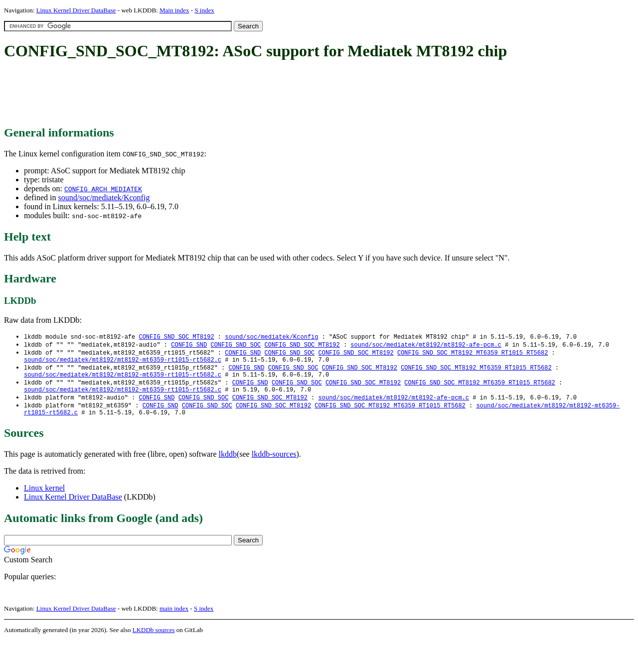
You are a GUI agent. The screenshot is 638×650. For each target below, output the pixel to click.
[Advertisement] (185, 93)
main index (174, 618)
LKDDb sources (154, 639)
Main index (174, 10)
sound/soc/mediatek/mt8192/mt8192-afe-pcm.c (425, 345)
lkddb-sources (274, 463)
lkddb (228, 463)
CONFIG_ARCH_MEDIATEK (103, 188)
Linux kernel (44, 497)
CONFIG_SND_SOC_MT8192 (176, 337)
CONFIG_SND (189, 345)
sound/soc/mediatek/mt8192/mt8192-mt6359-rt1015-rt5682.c (122, 362)
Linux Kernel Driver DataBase (76, 10)
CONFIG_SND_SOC (235, 345)
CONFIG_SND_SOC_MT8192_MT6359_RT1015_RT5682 (472, 354)
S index (204, 10)
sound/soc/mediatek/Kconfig (104, 197)
